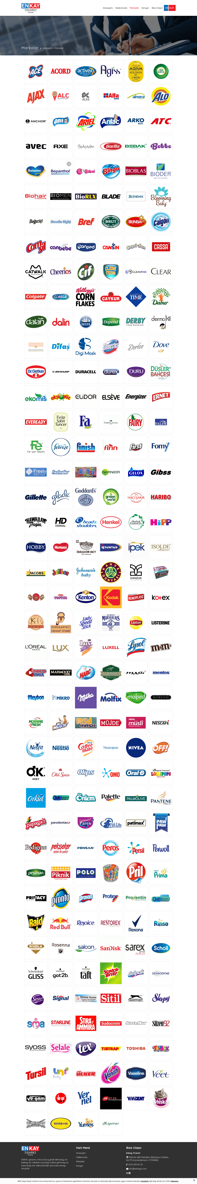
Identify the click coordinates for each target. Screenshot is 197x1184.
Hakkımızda (121, 8)
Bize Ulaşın (157, 8)
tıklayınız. (175, 1181)
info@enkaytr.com (137, 1168)
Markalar (134, 8)
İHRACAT (169, 8)
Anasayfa (108, 8)
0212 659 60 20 (135, 1164)
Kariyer (145, 8)
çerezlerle (145, 1181)
